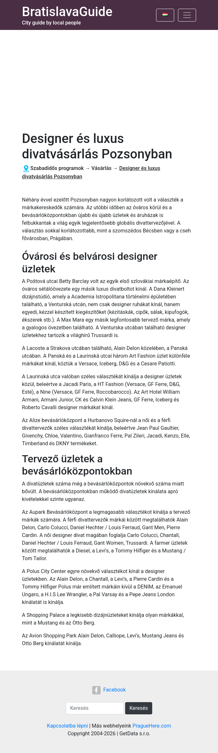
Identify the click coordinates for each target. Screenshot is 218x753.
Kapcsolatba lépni (67, 726)
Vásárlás (102, 168)
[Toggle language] (165, 15)
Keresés (138, 708)
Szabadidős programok (57, 168)
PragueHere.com (152, 726)
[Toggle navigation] (187, 15)
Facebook (108, 690)
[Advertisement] (109, 78)
